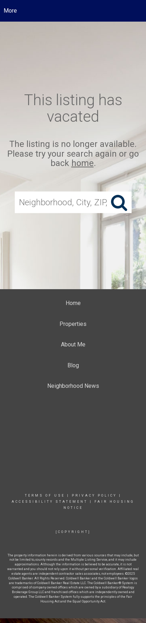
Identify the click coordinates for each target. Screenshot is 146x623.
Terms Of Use (45, 495)
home (82, 163)
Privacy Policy (94, 495)
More (10, 10)
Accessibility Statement (50, 501)
